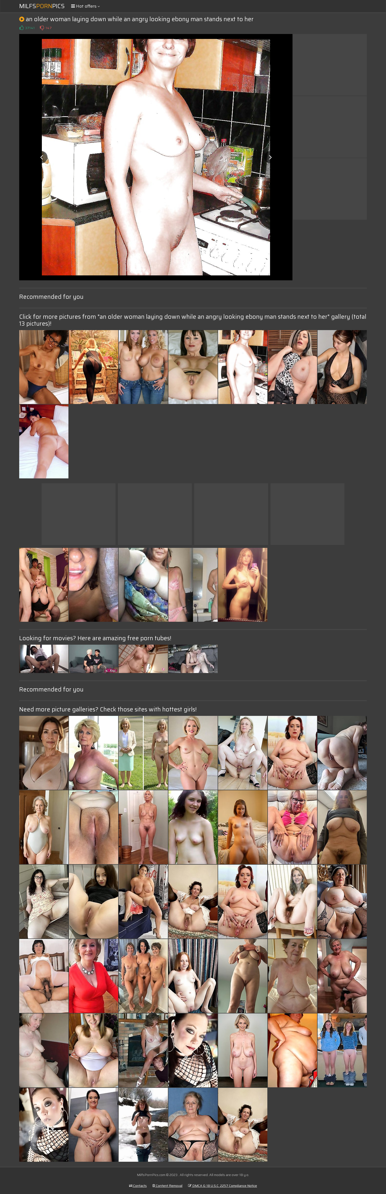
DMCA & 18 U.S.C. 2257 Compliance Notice (222, 1185)
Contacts (138, 1185)
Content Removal (167, 1185)
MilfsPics (42, 6)
